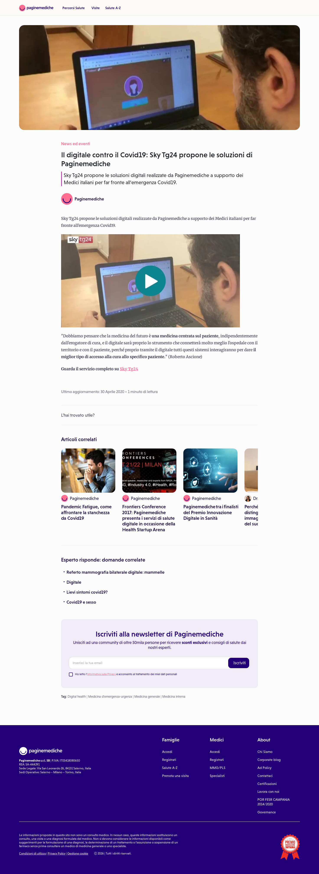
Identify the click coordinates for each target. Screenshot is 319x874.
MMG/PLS (217, 768)
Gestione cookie (77, 853)
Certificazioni (267, 784)
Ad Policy (264, 768)
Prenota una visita (175, 776)
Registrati (169, 760)
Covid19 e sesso (81, 602)
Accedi (167, 752)
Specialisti (217, 776)
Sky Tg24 (129, 368)
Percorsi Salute (73, 8)
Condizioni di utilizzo (32, 853)
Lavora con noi (268, 791)
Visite (95, 8)
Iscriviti (239, 662)
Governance (266, 812)
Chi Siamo (264, 752)
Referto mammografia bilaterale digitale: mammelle (115, 572)
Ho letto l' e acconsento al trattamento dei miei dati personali (126, 674)
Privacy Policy (56, 853)
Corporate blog (269, 760)
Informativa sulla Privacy (101, 674)
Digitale (74, 582)
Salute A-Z (113, 8)
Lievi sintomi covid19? (87, 592)
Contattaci (265, 776)
